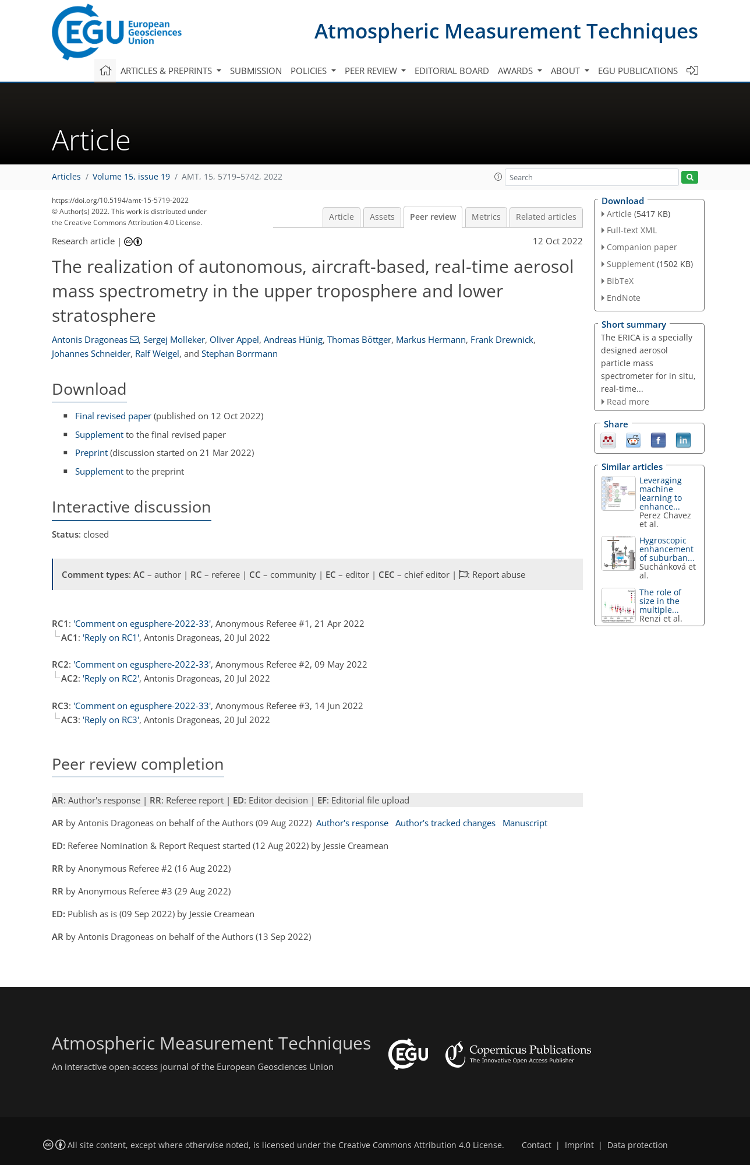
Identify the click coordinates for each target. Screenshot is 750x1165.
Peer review (433, 217)
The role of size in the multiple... (660, 601)
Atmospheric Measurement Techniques (506, 30)
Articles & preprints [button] (167, 70)
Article (341, 217)
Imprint (579, 1145)
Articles (66, 176)
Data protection (637, 1145)
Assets (382, 217)
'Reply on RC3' (111, 719)
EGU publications (638, 70)
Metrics (486, 217)
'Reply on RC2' (111, 678)
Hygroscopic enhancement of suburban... (667, 549)
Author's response (352, 823)
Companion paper (642, 246)
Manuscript (525, 823)
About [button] (566, 70)
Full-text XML (632, 230)
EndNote (624, 297)
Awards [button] (516, 70)
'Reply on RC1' (111, 637)
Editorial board (452, 70)
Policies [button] (310, 70)
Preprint (91, 452)
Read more (628, 401)
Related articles (546, 217)
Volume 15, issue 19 (131, 176)
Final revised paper (113, 416)
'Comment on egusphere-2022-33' (142, 623)
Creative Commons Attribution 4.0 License (420, 1145)
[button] (498, 176)
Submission (256, 70)
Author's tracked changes (445, 823)
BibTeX (620, 280)
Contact (536, 1145)
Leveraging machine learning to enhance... (660, 493)
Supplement (99, 434)
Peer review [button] (372, 70)
